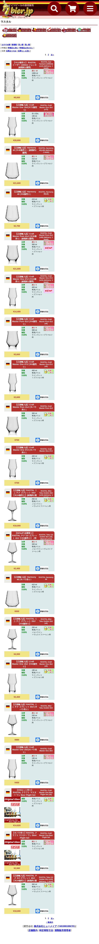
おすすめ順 (6, 45)
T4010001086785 (66, 926)
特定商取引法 (46, 930)
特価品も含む (13, 48)
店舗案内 (33, 930)
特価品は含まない (26, 48)
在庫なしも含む (24, 51)
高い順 (27, 45)
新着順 (14, 45)
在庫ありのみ (11, 51)
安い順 (20, 45)
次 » (52, 55)
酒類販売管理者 (63, 930)
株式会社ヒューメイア (45, 926)
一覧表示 (49, 922)
